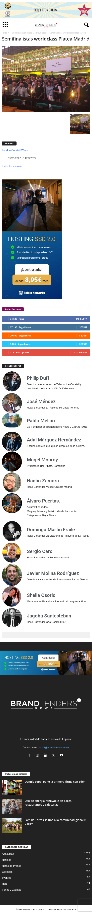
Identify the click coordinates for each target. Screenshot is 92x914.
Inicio (4, 32)
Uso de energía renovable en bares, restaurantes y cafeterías (48, 802)
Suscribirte (80, 352)
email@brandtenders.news (54, 747)
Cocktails (7, 871)
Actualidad (8, 853)
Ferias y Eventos (11, 889)
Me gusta (81, 318)
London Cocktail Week (15, 150)
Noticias (6, 859)
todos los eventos (12, 166)
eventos (6, 877)
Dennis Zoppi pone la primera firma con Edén (55, 781)
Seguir (83, 327)
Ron (4, 883)
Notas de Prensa (11, 865)
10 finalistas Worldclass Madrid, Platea (28, 32)
